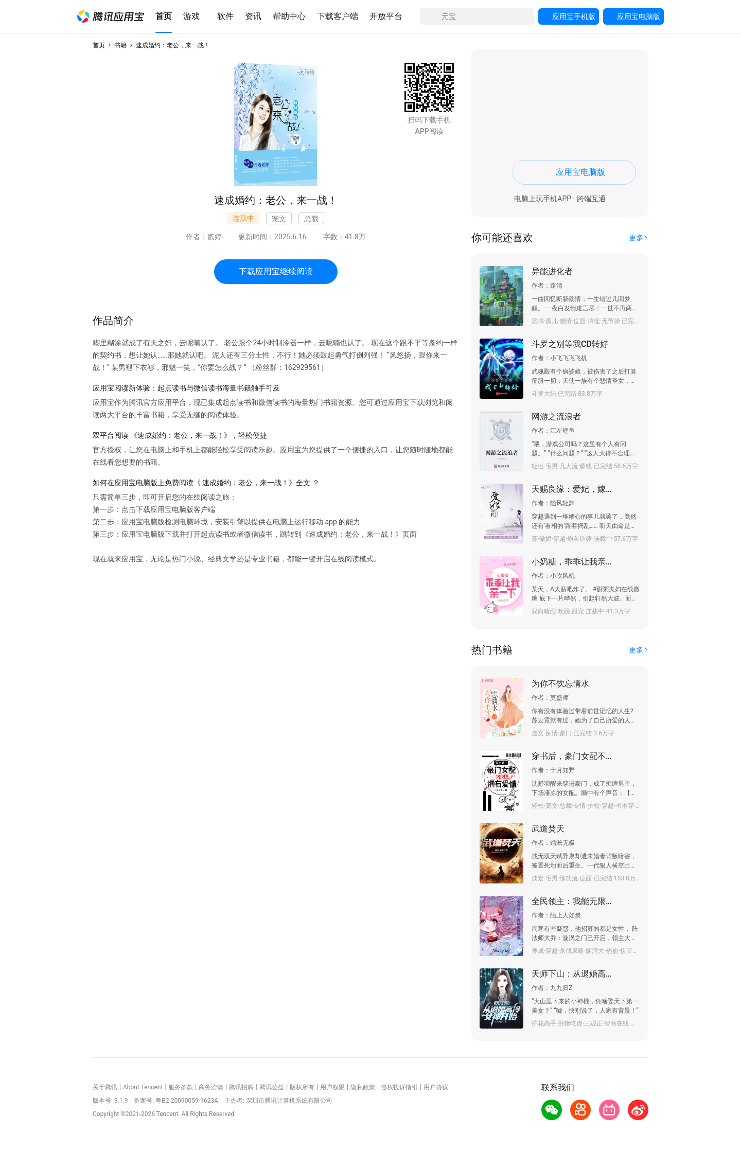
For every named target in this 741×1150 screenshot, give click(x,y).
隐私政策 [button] (362, 1087)
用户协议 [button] (436, 1087)
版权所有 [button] (302, 1087)
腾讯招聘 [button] (241, 1087)
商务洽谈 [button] (211, 1087)
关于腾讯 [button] (105, 1087)
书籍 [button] (120, 45)
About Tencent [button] (143, 1087)
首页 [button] (99, 45)
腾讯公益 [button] (271, 1087)
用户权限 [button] (332, 1087)
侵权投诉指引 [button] (399, 1087)
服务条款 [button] (180, 1087)
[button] (110, 16)
